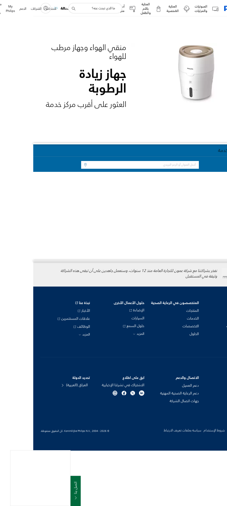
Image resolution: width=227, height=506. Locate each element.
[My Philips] (12, 8)
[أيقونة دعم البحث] (40, 8)
